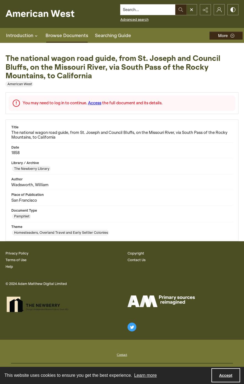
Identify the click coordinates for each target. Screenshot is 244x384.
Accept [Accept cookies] (225, 375)
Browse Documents (67, 35)
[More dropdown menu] (226, 36)
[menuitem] (122, 354)
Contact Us (136, 260)
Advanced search (134, 19)
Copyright (136, 253)
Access (94, 102)
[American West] (50, 14)
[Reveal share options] (205, 9)
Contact (122, 355)
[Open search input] (191, 9)
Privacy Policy (17, 253)
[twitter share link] (132, 327)
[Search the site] (148, 9)
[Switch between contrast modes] (233, 9)
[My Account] (219, 9)
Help (9, 266)
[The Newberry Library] (39, 304)
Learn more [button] (145, 375)
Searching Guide (113, 35)
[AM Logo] (161, 301)
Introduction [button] (22, 35)
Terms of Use (16, 260)
